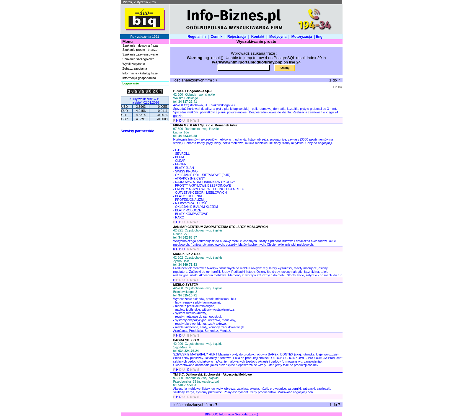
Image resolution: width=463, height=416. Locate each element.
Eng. (320, 37)
